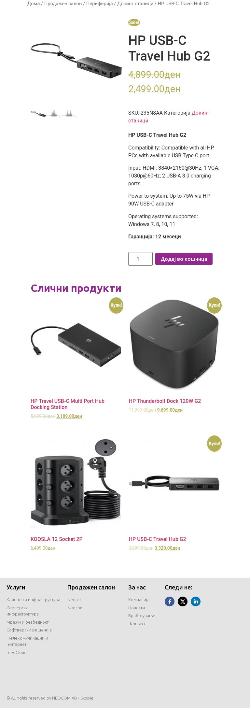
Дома (33, 4)
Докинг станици (135, 4)
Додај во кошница (183, 259)
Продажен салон (63, 4)
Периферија (99, 4)
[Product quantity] (140, 259)
